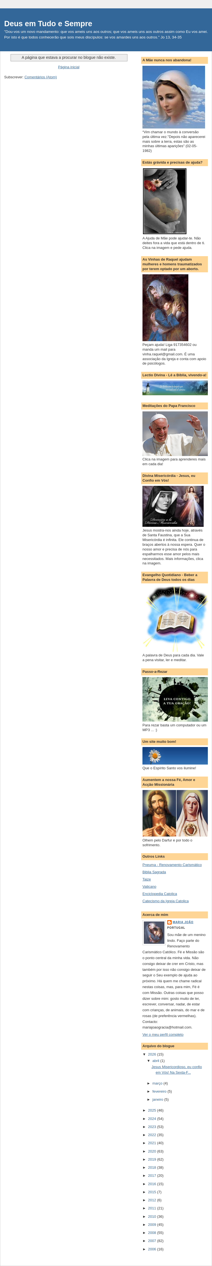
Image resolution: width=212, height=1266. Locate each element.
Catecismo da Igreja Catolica (165, 901)
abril (156, 1061)
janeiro (158, 1099)
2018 (152, 1167)
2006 (152, 1249)
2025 (152, 1110)
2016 (152, 1184)
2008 (152, 1233)
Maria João (183, 922)
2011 (152, 1208)
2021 (152, 1143)
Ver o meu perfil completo (162, 1034)
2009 (152, 1225)
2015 (152, 1192)
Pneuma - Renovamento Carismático (172, 865)
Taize (146, 879)
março (158, 1083)
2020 (152, 1151)
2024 (152, 1119)
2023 (152, 1127)
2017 (152, 1175)
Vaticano (149, 886)
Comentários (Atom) (40, 77)
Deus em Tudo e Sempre (48, 23)
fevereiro (159, 1091)
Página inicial (69, 67)
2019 (152, 1159)
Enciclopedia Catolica (159, 894)
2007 (152, 1241)
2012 (152, 1200)
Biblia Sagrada (154, 872)
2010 (152, 1216)
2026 (152, 1054)
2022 (152, 1135)
